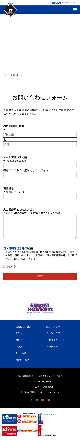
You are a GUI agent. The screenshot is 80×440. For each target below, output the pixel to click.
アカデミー (52, 346)
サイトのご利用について (32, 392)
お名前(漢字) (13, 126)
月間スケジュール (55, 340)
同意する (10, 266)
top (5, 75)
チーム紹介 (21, 353)
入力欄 (9, 209)
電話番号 (8, 188)
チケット (20, 333)
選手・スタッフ (54, 326)
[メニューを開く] (75, 10)
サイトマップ (53, 392)
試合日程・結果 (23, 326)
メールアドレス (15, 157)
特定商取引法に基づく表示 (50, 376)
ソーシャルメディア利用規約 (40, 386)
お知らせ (20, 340)
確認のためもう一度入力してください (25, 170)
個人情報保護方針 (15, 248)
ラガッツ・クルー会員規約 (40, 381)
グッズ (18, 346)
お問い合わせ (22, 359)
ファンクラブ (53, 333)
